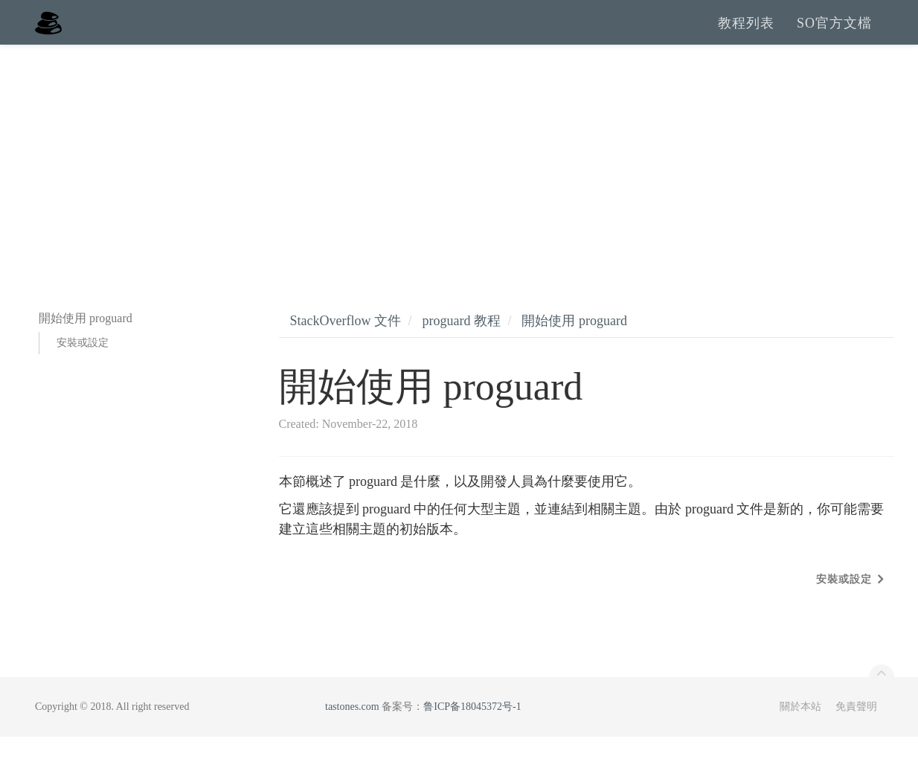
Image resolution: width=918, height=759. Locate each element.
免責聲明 (856, 728)
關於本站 (800, 728)
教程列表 (746, 33)
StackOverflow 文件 (345, 343)
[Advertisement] (459, 178)
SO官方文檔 (834, 33)
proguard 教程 (461, 343)
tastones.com (352, 728)
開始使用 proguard (573, 343)
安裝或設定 (83, 365)
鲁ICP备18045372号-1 (472, 728)
